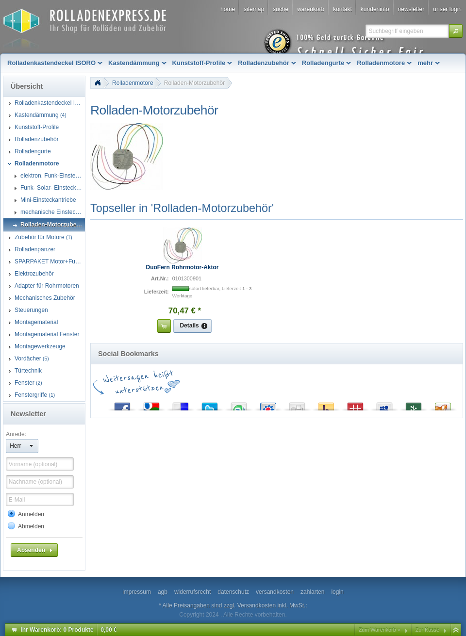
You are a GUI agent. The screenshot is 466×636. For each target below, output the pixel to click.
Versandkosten (256, 605)
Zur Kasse (427, 630)
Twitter (209, 404)
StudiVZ (268, 404)
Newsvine (413, 404)
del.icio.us (180, 404)
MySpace (384, 404)
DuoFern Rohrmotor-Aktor (182, 267)
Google (151, 404)
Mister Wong (355, 404)
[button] (456, 31)
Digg (297, 404)
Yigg (442, 404)
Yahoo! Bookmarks (326, 404)
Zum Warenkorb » (379, 630)
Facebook (122, 404)
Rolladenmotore (132, 83)
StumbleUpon (238, 404)
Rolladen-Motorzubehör (194, 83)
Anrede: (16, 434)
